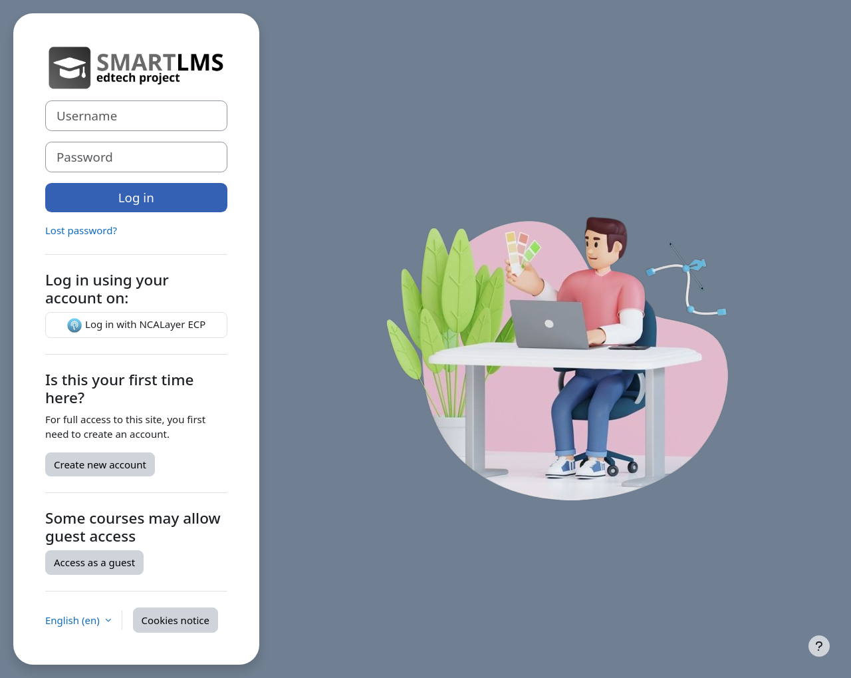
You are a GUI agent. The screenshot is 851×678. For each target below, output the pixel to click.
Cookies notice (175, 620)
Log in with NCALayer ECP (135, 325)
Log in (136, 197)
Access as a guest (94, 562)
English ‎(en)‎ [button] (73, 620)
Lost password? (81, 230)
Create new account (100, 464)
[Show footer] (819, 646)
